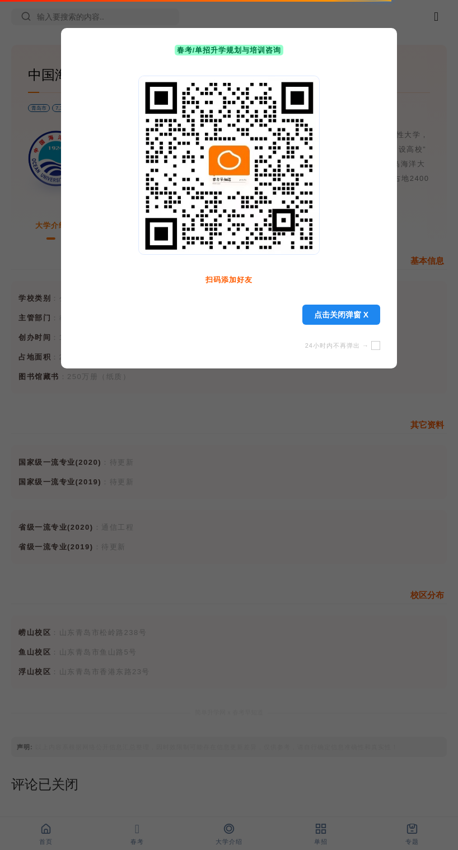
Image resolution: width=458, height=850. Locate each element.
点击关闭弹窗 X (341, 314)
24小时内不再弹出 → (342, 345)
